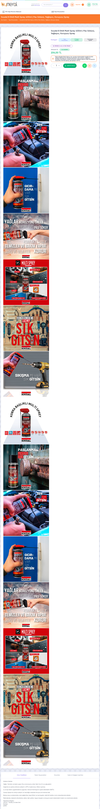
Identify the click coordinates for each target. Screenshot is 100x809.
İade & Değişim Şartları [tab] (75, 775)
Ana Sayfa (4, 20)
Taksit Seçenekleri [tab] (40, 775)
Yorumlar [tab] (57, 775)
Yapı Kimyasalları (13, 20)
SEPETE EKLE (70, 65)
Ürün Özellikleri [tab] (22, 775)
